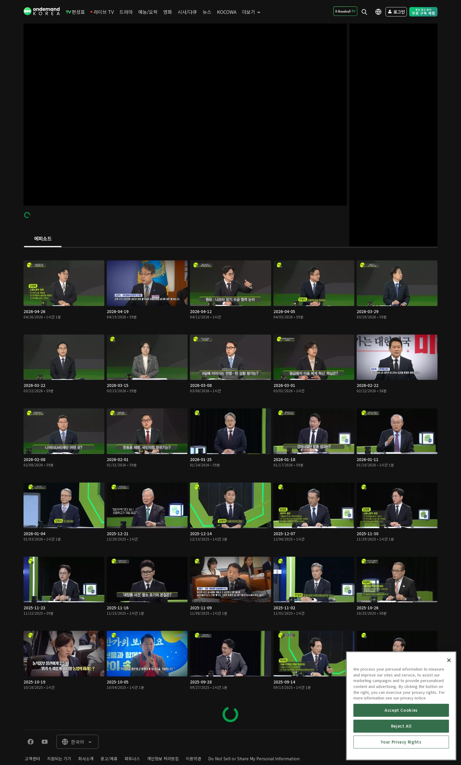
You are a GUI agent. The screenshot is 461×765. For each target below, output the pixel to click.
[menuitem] (75, 11)
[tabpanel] (230, 488)
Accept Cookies (401, 744)
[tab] (42, 239)
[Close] (448, 694)
